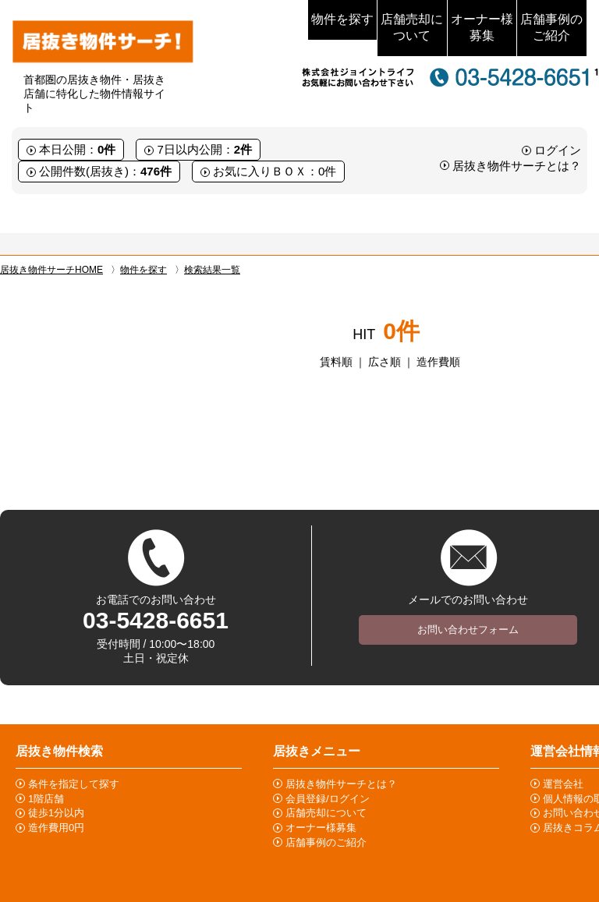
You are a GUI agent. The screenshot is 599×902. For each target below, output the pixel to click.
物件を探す (342, 19)
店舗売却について (412, 27)
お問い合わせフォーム (468, 629)
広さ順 (384, 361)
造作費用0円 (56, 827)
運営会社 (563, 784)
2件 (243, 149)
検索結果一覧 (212, 269)
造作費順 (438, 361)
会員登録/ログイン (327, 799)
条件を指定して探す (73, 784)
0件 (106, 149)
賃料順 (336, 361)
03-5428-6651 (156, 620)
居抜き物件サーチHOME (51, 269)
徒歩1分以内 (56, 813)
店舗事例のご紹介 (551, 27)
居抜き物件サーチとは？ (516, 165)
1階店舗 (46, 799)
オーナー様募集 (482, 27)
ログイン (557, 150)
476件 (156, 171)
